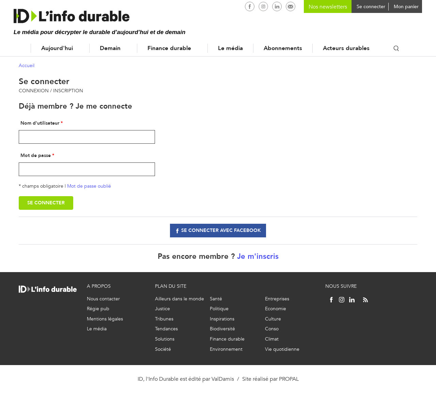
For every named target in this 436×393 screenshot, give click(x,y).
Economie (275, 308)
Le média (230, 48)
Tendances (166, 329)
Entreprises (277, 299)
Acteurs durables (346, 48)
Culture (273, 319)
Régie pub (98, 308)
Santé (216, 299)
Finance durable (169, 48)
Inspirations (222, 319)
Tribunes (164, 319)
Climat (272, 339)
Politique (219, 308)
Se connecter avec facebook (221, 230)
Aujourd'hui (57, 48)
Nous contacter (103, 299)
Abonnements (283, 48)
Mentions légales (105, 319)
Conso (272, 329)
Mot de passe (35, 155)
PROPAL (289, 378)
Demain (110, 48)
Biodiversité (222, 329)
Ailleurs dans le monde (179, 299)
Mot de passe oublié (89, 186)
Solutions (164, 339)
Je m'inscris (258, 256)
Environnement (226, 349)
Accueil (17, 48)
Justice (162, 308)
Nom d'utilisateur (39, 123)
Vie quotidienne (282, 349)
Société (163, 349)
